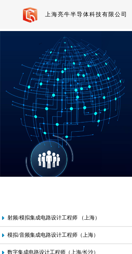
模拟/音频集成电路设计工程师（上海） (53, 235)
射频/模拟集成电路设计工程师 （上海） (53, 217)
